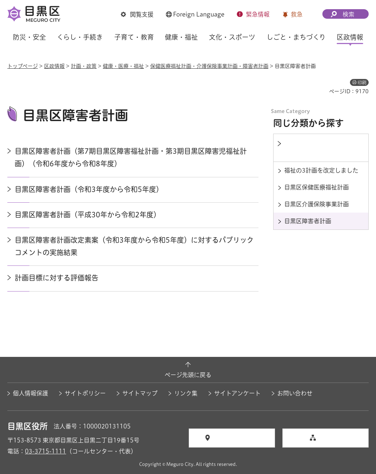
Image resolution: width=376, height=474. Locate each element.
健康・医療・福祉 (123, 66)
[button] (137, 14)
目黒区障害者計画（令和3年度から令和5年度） (89, 189)
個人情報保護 (30, 393)
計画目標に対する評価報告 (56, 277)
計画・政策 (84, 66)
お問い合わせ (294, 393)
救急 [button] (297, 14)
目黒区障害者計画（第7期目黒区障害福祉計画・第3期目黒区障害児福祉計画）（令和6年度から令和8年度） (131, 157)
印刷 (362, 82)
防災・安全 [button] (29, 37)
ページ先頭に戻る (188, 375)
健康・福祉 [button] (181, 37)
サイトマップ (140, 393)
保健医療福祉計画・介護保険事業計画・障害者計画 (209, 66)
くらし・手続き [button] (80, 37)
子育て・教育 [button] (134, 37)
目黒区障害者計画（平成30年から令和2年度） (87, 214)
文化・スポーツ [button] (232, 37)
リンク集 (186, 393)
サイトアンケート (237, 393)
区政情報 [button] (350, 37)
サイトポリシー (85, 393)
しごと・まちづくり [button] (296, 37)
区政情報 (54, 66)
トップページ (22, 66)
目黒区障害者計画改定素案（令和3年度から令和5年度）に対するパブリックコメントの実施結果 (134, 246)
